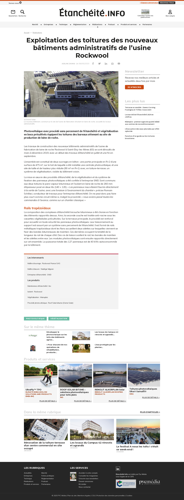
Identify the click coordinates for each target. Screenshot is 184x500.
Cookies (129, 496)
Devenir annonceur (86, 481)
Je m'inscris (134, 87)
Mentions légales (83, 496)
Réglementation (79, 24)
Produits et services (129, 24)
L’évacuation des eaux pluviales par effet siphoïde (142, 130)
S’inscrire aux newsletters (88, 479)
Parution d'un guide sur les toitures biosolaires (140, 137)
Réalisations (97, 24)
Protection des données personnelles (110, 496)
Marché (35, 24)
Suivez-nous (15, 2)
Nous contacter (85, 487)
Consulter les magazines (88, 476)
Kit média (82, 484)
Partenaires (147, 24)
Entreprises (48, 24)
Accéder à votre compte (88, 473)
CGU (93, 496)
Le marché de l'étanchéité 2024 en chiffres (139, 115)
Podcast (111, 24)
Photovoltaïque (36, 319)
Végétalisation (62, 319)
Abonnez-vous (167, 3)
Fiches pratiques (47, 476)
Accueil (27, 32)
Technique (63, 24)
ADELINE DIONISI (68, 64)
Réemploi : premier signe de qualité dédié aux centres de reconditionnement (142, 122)
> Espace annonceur (149, 3)
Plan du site (71, 496)
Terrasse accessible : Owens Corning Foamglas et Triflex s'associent (140, 108)
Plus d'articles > (150, 412)
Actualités (28, 473)
